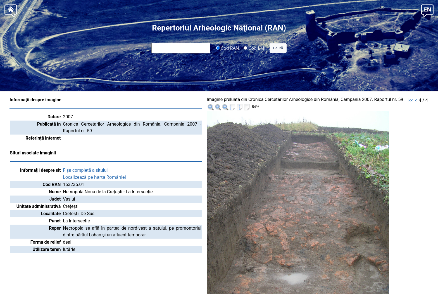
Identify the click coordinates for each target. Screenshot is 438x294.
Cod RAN (227, 48)
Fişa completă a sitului (85, 170)
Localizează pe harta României (94, 177)
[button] (427, 10)
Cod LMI (254, 48)
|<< (410, 100)
